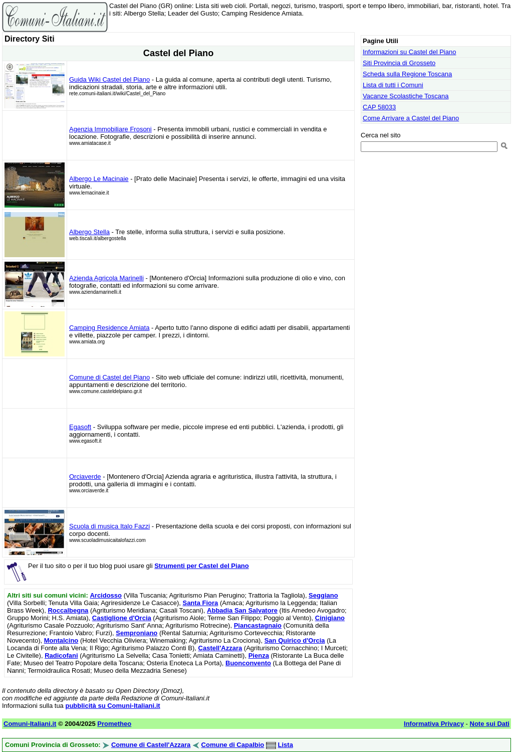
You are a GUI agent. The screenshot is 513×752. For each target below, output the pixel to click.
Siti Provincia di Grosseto (399, 63)
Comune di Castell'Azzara (150, 744)
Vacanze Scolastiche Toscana (406, 96)
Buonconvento (248, 663)
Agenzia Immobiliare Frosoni (110, 129)
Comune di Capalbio (233, 744)
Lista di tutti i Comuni (393, 85)
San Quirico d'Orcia (295, 640)
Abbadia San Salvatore (242, 610)
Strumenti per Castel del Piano (201, 566)
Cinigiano (330, 618)
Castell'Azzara (220, 648)
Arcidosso (106, 595)
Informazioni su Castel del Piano (409, 52)
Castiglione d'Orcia (121, 618)
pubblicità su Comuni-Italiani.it (112, 705)
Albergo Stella (89, 232)
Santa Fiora (200, 603)
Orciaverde (85, 476)
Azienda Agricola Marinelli (106, 278)
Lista (285, 744)
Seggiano (323, 595)
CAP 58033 (379, 107)
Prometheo (114, 723)
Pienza (258, 655)
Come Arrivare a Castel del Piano (411, 118)
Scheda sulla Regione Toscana (407, 74)
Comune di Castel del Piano (109, 377)
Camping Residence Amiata (109, 327)
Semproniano (136, 633)
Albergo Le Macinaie (99, 178)
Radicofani (61, 655)
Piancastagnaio (258, 625)
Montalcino (61, 640)
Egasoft (80, 427)
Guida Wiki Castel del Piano (109, 79)
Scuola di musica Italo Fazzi (109, 526)
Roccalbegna (68, 610)
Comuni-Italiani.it (30, 723)
